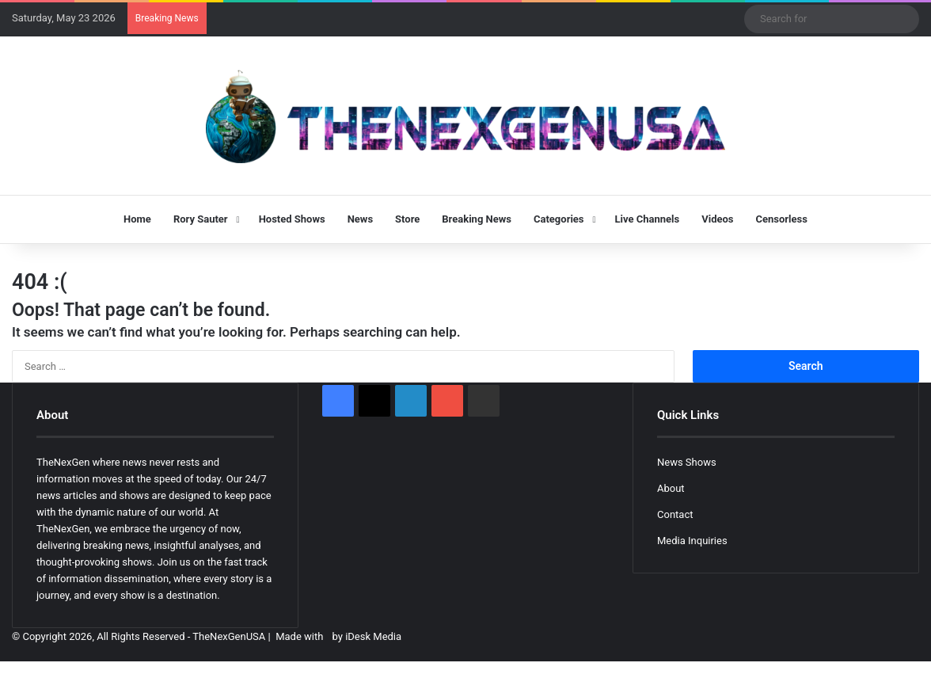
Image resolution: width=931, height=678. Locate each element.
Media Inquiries (692, 541)
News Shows (686, 462)
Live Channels (647, 219)
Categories (559, 219)
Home (137, 219)
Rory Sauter (200, 219)
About (671, 488)
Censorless (782, 219)
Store (407, 219)
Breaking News (476, 219)
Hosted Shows (292, 219)
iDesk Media (373, 636)
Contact (675, 514)
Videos (717, 219)
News (360, 219)
